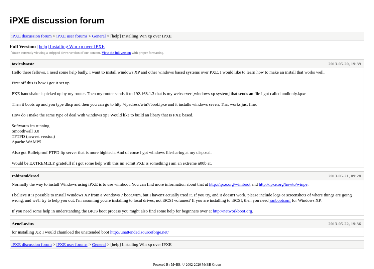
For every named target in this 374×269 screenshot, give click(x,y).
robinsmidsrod (25, 175)
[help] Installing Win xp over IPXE (71, 46)
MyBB (175, 264)
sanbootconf (280, 200)
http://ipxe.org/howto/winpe (283, 184)
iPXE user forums (71, 35)
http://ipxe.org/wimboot (230, 184)
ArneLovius (23, 223)
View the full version (116, 53)
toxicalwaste (23, 63)
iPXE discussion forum (57, 20)
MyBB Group (211, 264)
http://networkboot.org (232, 210)
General (99, 35)
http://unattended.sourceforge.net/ (139, 232)
